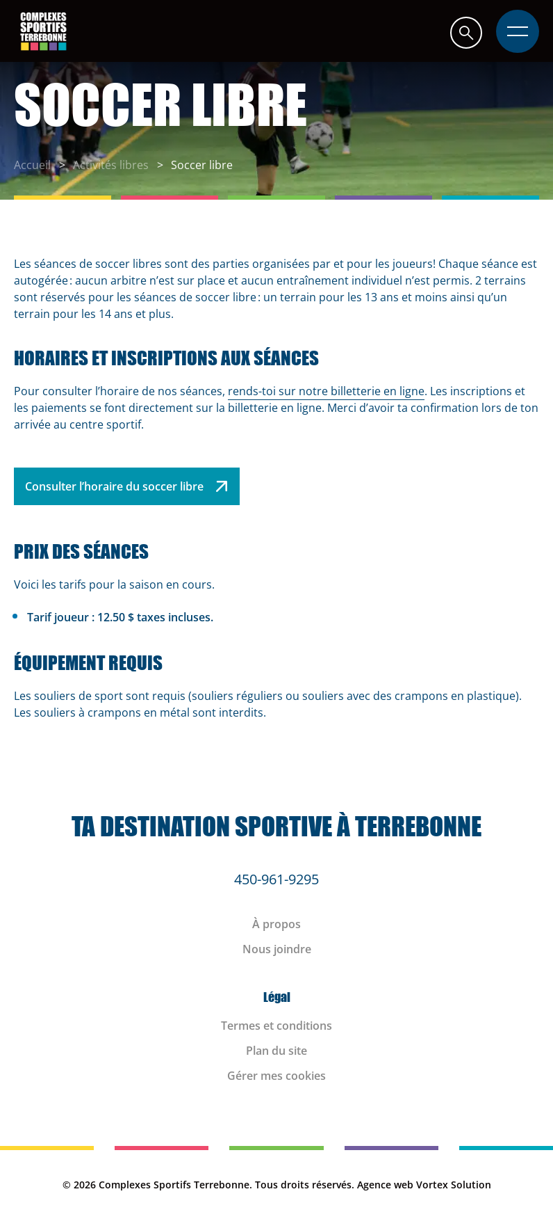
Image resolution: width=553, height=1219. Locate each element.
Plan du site (276, 1050)
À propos (276, 924)
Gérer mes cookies (276, 1075)
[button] (466, 32)
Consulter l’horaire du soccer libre (127, 486)
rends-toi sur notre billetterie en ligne (326, 391)
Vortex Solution (453, 1184)
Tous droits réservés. (304, 1184)
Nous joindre (276, 949)
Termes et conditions (276, 1025)
